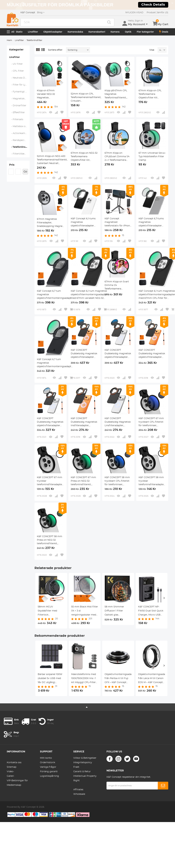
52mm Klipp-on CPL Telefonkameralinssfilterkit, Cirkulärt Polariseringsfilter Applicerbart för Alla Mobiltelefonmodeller (86, 98)
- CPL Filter (16, 71)
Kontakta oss (14, 762)
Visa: (152, 50)
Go (25, 171)
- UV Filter (16, 64)
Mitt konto (46, 758)
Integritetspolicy (82, 762)
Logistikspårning (49, 776)
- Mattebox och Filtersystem (19, 126)
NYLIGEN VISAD (134, 12)
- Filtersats (16, 119)
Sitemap (11, 767)
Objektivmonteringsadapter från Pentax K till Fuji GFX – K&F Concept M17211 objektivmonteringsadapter (118, 678)
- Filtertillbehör (18, 154)
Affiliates (78, 789)
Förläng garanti (49, 771)
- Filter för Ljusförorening (19, 85)
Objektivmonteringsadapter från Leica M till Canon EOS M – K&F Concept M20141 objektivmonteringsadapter (151, 678)
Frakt (76, 767)
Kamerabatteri (96, 31)
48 (160, 50)
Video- (10, 771)
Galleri (10, 776)
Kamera (115, 31)
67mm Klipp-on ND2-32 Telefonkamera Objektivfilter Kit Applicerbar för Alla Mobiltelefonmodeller (84, 157)
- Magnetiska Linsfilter (19, 99)
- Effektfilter (17, 112)
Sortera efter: (55, 50)
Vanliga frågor (48, 767)
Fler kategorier (145, 31)
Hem (9, 40)
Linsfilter (33, 31)
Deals (163, 32)
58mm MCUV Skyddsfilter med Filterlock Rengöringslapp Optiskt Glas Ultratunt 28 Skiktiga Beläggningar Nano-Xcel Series (50, 611)
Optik (128, 31)
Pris (12, 165)
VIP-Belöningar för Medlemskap (17, 782)
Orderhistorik (47, 762)
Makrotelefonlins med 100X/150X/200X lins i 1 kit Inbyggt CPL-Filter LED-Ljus (83, 678)
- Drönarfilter (17, 105)
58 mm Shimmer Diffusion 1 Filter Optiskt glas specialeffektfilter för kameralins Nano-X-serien (116, 611)
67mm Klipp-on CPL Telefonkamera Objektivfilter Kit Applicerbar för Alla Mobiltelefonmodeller (151, 94)
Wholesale (79, 794)
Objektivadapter (52, 31)
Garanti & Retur (82, 771)
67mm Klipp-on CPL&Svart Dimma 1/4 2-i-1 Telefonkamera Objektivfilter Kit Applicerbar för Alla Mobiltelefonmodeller (117, 157)
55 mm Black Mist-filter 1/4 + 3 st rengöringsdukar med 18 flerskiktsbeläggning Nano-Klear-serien (84, 611)
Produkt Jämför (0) (157, 12)
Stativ (19, 31)
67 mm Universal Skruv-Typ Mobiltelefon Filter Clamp (152, 156)
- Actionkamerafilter (19, 133)
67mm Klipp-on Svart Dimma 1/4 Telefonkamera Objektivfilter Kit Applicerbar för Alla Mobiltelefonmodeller (117, 286)
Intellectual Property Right (85, 778)
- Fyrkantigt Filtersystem (19, 92)
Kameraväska (75, 31)
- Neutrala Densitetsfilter (19, 78)
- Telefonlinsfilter (19, 147)
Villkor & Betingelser (84, 758)
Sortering (72, 50)
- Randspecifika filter (19, 140)
